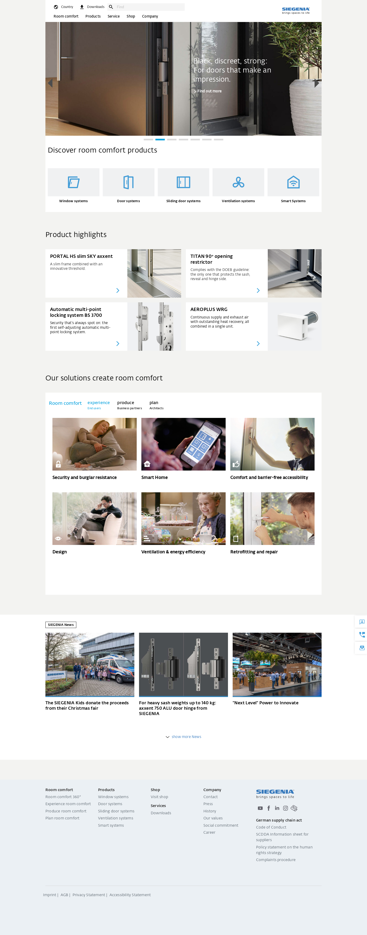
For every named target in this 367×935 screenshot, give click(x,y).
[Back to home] (295, 10)
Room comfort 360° (63, 797)
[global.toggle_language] (63, 7)
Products (93, 16)
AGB (64, 895)
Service (114, 16)
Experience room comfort (68, 804)
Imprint (49, 895)
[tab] (98, 405)
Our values (213, 818)
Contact (210, 797)
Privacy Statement (89, 895)
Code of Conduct (271, 827)
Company (150, 16)
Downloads (161, 813)
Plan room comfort (62, 818)
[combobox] (149, 7)
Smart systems (111, 826)
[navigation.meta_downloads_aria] (91, 7)
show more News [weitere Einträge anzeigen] (183, 737)
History (209, 811)
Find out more (209, 91)
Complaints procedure (276, 860)
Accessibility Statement (130, 895)
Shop (131, 16)
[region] (183, 83)
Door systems (110, 804)
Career (209, 833)
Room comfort (66, 16)
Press (208, 804)
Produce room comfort (65, 811)
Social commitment (220, 826)
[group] (183, 78)
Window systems (113, 797)
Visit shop (159, 797)
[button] (50, 83)
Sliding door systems (116, 811)
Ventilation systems (115, 818)
